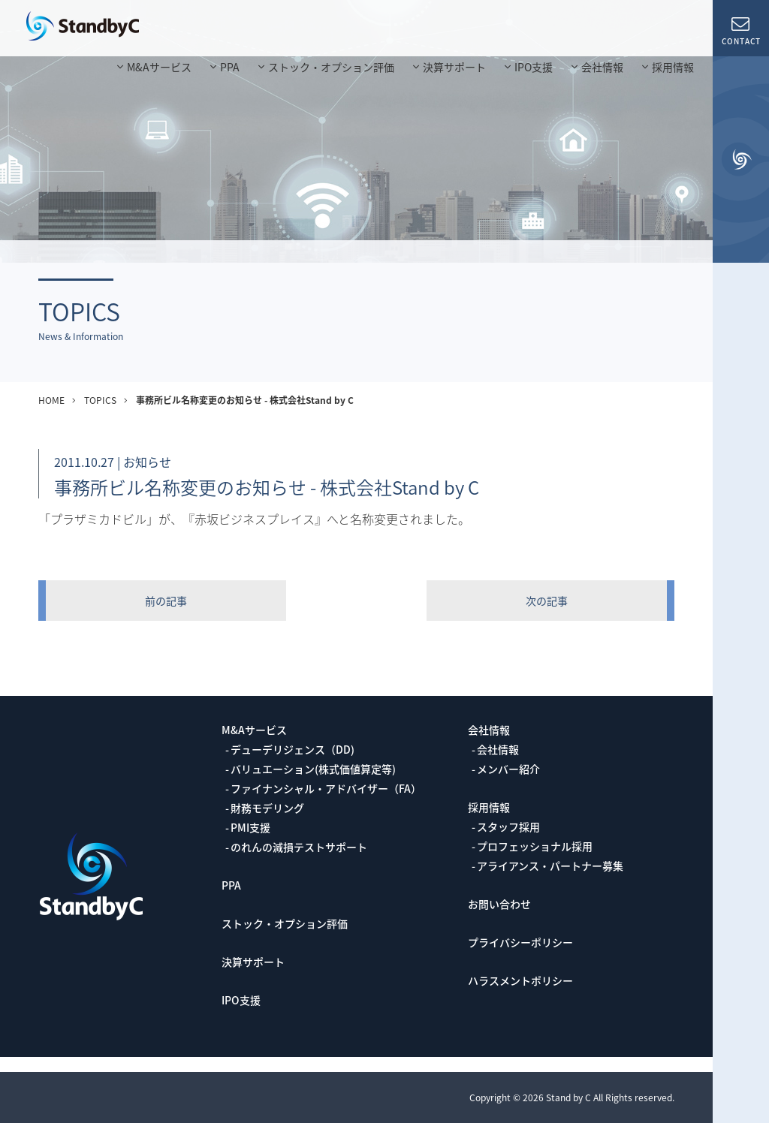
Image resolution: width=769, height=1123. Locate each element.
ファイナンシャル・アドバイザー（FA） (326, 788)
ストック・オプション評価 (331, 66)
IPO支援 (533, 66)
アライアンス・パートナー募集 (550, 865)
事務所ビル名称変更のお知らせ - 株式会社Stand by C (245, 400)
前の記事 (166, 600)
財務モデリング (267, 807)
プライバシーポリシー (520, 942)
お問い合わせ (499, 903)
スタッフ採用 (508, 826)
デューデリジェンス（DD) (292, 749)
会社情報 (602, 66)
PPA (230, 66)
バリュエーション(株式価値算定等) (313, 768)
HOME (51, 400)
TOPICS (100, 400)
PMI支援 (250, 827)
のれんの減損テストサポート (299, 846)
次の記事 (547, 600)
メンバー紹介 (508, 768)
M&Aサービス (159, 66)
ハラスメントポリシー (520, 980)
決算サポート (454, 66)
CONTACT (741, 30)
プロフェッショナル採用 (535, 846)
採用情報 (673, 66)
